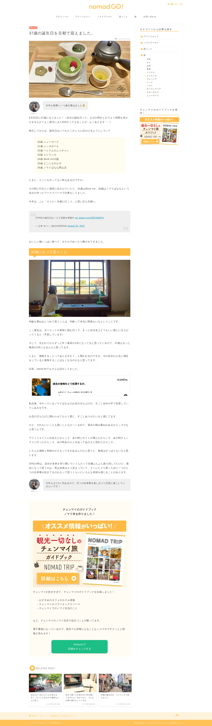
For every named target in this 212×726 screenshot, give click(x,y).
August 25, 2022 (76, 226)
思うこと (123, 16)
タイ (149, 63)
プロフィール (62, 16)
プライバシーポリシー (39, 723)
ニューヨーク (153, 95)
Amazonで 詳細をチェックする (79, 646)
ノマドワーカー (104, 16)
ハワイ (150, 86)
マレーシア (152, 79)
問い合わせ (56, 723)
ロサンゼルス (153, 92)
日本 (149, 59)
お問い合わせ (149, 16)
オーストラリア (154, 89)
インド (150, 82)
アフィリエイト (82, 16)
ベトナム (151, 72)
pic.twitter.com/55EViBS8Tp (89, 218)
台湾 (149, 66)
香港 (149, 69)
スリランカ (152, 76)
